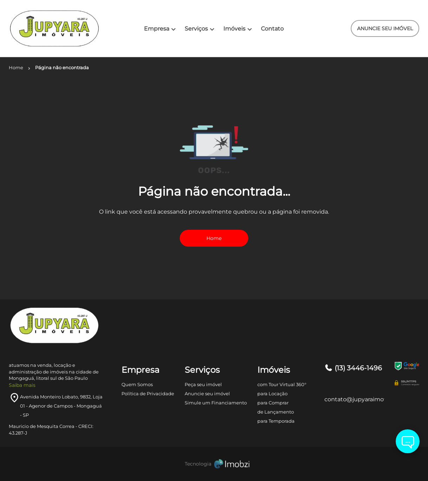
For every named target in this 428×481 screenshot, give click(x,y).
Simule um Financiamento (216, 402)
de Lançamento (275, 412)
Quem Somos (137, 384)
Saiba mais (22, 385)
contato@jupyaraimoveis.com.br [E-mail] (354, 399)
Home (214, 238)
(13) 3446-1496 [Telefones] (353, 368)
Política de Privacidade (147, 393)
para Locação (272, 393)
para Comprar (273, 402)
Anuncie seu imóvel (207, 393)
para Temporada (276, 421)
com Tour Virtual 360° (281, 384)
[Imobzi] (214, 464)
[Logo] (43, 28)
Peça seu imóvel (203, 384)
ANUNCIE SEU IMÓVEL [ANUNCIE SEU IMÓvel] (385, 28)
